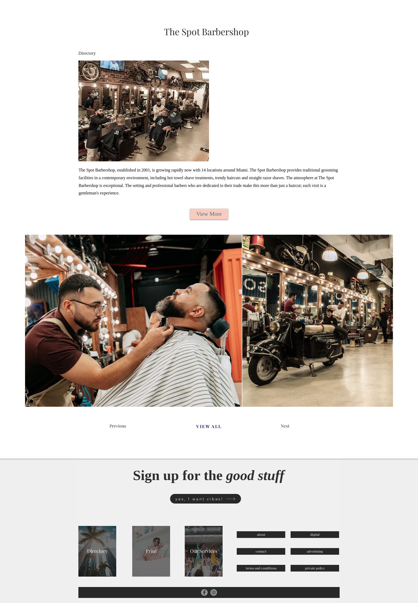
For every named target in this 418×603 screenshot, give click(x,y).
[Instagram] (213, 592)
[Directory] (97, 551)
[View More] (209, 214)
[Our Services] (204, 551)
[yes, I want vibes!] (205, 499)
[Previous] (129, 426)
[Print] (151, 551)
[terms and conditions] (261, 568)
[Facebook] (204, 592)
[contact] (261, 551)
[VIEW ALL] (209, 426)
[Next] (300, 426)
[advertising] (315, 551)
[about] (261, 534)
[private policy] (315, 568)
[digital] (315, 534)
